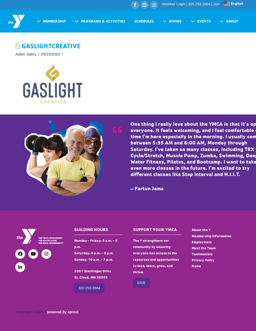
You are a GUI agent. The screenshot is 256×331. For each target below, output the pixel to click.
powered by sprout (62, 312)
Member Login (173, 4)
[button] (51, 21)
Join (216, 4)
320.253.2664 (199, 4)
